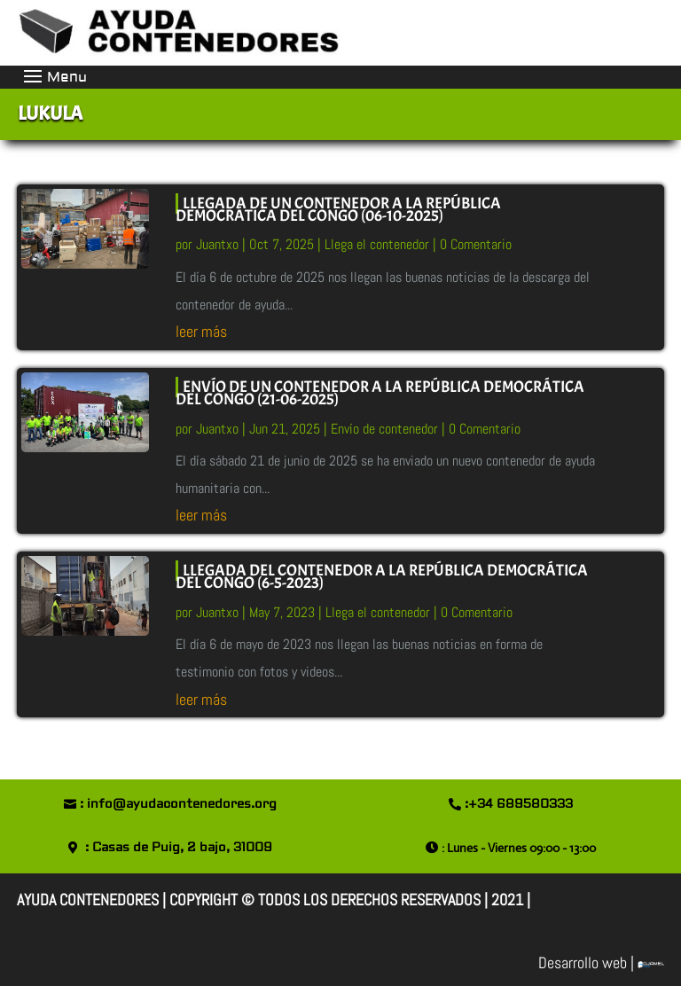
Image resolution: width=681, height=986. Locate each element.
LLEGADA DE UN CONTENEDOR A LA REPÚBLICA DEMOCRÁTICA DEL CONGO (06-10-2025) (338, 209)
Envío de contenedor (384, 428)
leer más (201, 331)
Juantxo (217, 244)
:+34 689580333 (519, 804)
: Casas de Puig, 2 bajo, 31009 (178, 848)
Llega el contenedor (377, 244)
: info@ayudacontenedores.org (178, 804)
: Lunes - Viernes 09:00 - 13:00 (519, 848)
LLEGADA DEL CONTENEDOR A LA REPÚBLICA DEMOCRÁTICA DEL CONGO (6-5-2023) (382, 576)
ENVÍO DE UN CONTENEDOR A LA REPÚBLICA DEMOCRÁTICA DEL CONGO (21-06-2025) (380, 393)
